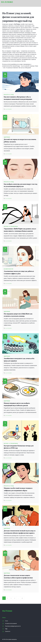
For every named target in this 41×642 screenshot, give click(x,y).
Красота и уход (9, 94)
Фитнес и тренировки (11, 226)
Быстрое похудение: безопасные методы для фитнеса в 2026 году (18, 447)
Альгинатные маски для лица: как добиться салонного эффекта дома (19, 272)
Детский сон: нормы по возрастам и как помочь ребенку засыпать (20, 140)
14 (22, 598)
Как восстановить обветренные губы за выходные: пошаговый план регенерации (18, 98)
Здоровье (7, 137)
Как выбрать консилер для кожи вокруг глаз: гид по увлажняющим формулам (20, 185)
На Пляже (7, 2)
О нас (6, 621)
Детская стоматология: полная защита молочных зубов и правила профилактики (18, 576)
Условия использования (11, 623)
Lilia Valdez (8, 109)
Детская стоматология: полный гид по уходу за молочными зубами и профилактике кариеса (19, 532)
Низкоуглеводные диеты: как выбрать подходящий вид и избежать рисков (17, 404)
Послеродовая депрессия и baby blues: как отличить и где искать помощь (18, 315)
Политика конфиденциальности (13, 626)
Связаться (7, 631)
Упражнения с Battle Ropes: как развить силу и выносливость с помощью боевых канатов (20, 230)
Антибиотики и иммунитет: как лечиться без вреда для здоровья (19, 359)
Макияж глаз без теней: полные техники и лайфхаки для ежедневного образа (18, 489)
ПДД (6, 628)
